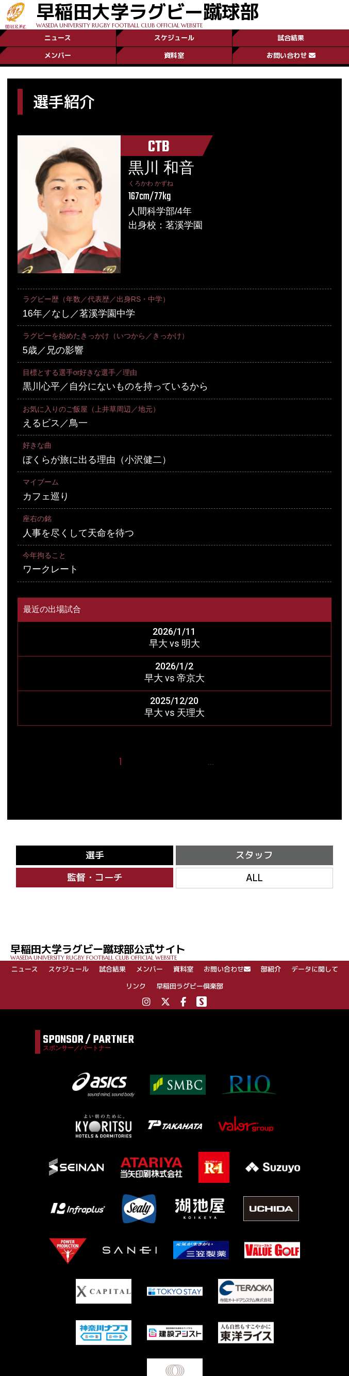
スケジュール (174, 37)
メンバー (57, 55)
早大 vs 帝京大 (174, 678)
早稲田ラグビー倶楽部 (189, 986)
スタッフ (254, 855)
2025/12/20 (174, 700)
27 (226, 762)
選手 (95, 855)
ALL (254, 877)
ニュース (57, 37)
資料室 (174, 55)
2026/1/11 (174, 631)
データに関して (314, 969)
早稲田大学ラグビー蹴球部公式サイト (179, 951)
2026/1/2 (174, 666)
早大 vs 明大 (174, 643)
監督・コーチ (95, 877)
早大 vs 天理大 (174, 712)
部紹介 (271, 969)
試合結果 (290, 37)
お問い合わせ (291, 55)
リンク (136, 986)
